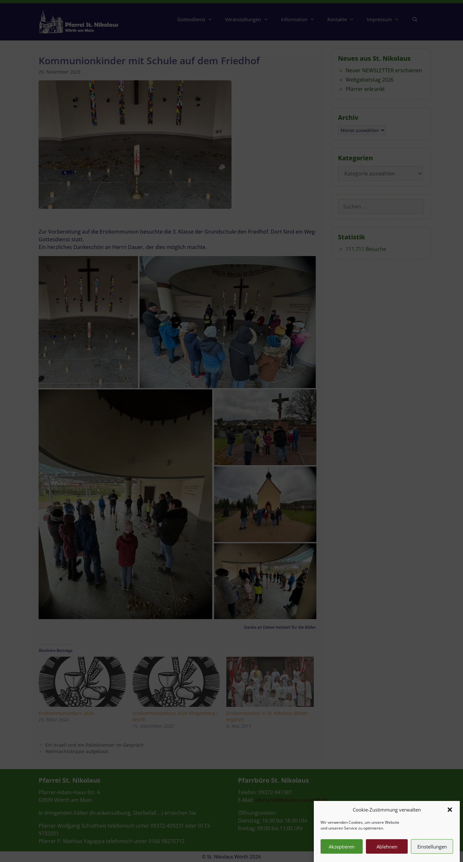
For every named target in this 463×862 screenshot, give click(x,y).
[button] (450, 822)
